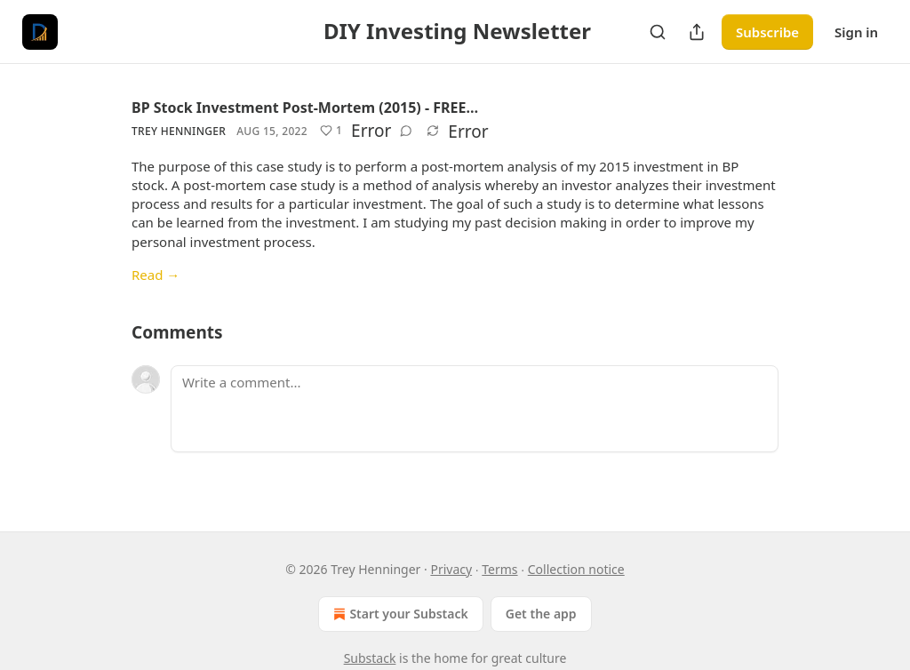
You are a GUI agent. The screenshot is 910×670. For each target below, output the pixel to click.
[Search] (657, 32)
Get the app (541, 613)
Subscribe (767, 32)
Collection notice (576, 569)
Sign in (856, 32)
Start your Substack (398, 614)
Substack (370, 658)
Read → (156, 274)
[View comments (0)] (406, 130)
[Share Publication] (696, 32)
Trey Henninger (179, 131)
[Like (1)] (331, 130)
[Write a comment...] (474, 408)
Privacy (451, 569)
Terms (499, 569)
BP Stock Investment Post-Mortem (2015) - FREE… (305, 107)
